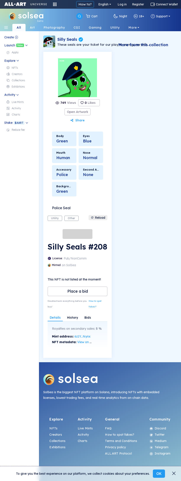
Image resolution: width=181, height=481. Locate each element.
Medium (157, 440)
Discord (157, 428)
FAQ (108, 428)
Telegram (158, 447)
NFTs (53, 428)
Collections (57, 441)
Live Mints (85, 428)
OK (159, 473)
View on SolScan (89, 342)
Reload (98, 218)
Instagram (159, 453)
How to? (85, 4)
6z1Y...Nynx (82, 336)
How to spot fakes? (95, 304)
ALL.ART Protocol (118, 453)
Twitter (157, 434)
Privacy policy (115, 447)
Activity (83, 435)
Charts (82, 441)
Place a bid (77, 291)
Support (159, 16)
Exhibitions (57, 447)
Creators (55, 435)
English (103, 4)
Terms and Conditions (121, 441)
